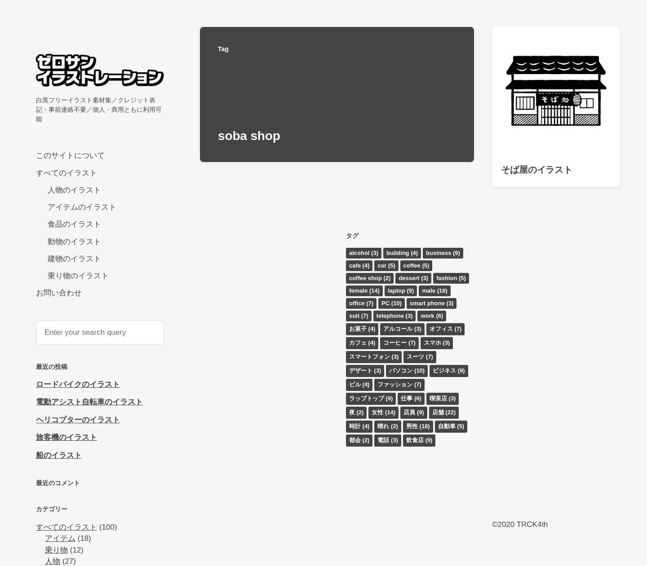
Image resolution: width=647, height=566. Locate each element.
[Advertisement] (556, 366)
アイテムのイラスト (82, 207)
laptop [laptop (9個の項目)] (401, 290)
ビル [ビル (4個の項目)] (359, 384)
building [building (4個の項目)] (402, 253)
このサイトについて (70, 155)
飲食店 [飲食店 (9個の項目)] (419, 440)
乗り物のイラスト (78, 276)
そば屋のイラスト (536, 170)
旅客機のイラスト (66, 437)
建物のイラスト (74, 258)
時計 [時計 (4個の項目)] (359, 426)
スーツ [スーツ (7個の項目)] (420, 356)
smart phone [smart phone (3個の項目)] (432, 303)
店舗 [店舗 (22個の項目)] (444, 412)
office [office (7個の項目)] (361, 303)
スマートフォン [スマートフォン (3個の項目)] (374, 356)
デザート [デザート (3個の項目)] (365, 370)
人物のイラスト (74, 190)
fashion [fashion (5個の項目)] (451, 278)
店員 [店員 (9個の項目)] (413, 412)
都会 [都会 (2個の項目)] (359, 440)
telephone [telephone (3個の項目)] (395, 315)
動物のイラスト (74, 241)
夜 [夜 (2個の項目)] (356, 412)
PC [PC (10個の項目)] (391, 303)
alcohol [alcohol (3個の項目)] (363, 253)
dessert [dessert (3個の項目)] (413, 278)
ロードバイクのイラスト (78, 384)
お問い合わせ (59, 293)
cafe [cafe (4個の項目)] (359, 265)
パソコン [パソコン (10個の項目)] (407, 370)
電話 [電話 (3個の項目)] (387, 440)
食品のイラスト (74, 224)
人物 (52, 561)
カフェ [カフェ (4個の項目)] (362, 342)
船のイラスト (59, 455)
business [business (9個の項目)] (443, 253)
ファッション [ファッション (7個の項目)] (399, 384)
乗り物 (56, 550)
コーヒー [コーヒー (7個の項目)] (399, 342)
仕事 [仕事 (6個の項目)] (411, 398)
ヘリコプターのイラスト (78, 420)
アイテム (60, 538)
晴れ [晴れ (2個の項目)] (387, 426)
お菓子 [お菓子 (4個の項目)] (362, 328)
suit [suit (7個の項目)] (358, 315)
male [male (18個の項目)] (434, 290)
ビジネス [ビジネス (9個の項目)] (449, 370)
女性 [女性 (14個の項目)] (383, 412)
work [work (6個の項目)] (432, 315)
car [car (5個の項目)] (386, 265)
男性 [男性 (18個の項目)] (418, 426)
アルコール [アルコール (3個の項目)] (402, 328)
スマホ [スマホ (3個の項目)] (437, 342)
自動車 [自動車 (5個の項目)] (451, 426)
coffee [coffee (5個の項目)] (416, 265)
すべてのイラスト (66, 173)
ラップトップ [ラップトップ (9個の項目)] (371, 398)
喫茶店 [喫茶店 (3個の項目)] (443, 398)
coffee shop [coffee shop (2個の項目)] (369, 278)
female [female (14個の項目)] (364, 290)
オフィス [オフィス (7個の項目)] (446, 328)
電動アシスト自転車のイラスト (89, 402)
